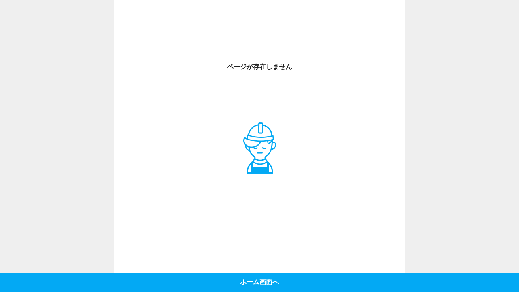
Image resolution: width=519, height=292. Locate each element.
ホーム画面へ (259, 282)
